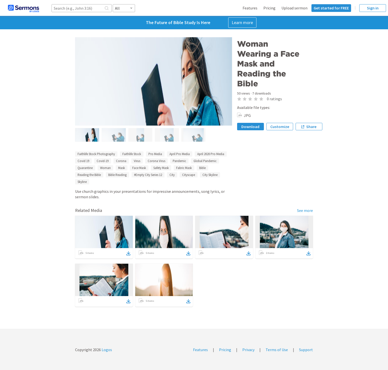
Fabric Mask (184, 168)
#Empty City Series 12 (148, 175)
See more (305, 210)
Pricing (269, 7)
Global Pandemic (205, 161)
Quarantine (85, 168)
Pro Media (155, 154)
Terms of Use (277, 349)
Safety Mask (161, 168)
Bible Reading (117, 175)
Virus (137, 161)
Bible (202, 168)
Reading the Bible (89, 175)
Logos (106, 349)
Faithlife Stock (131, 154)
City (172, 175)
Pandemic (179, 161)
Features (250, 7)
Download (250, 126)
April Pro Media (179, 154)
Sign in (373, 7)
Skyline (82, 182)
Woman (105, 168)
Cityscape (188, 175)
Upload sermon (294, 7)
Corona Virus (156, 161)
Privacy (248, 349)
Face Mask (139, 168)
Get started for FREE (331, 7)
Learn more (242, 22)
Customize (279, 126)
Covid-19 (103, 161)
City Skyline (210, 175)
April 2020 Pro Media (210, 154)
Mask (121, 168)
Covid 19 (83, 161)
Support (306, 349)
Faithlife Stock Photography (96, 154)
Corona (121, 161)
